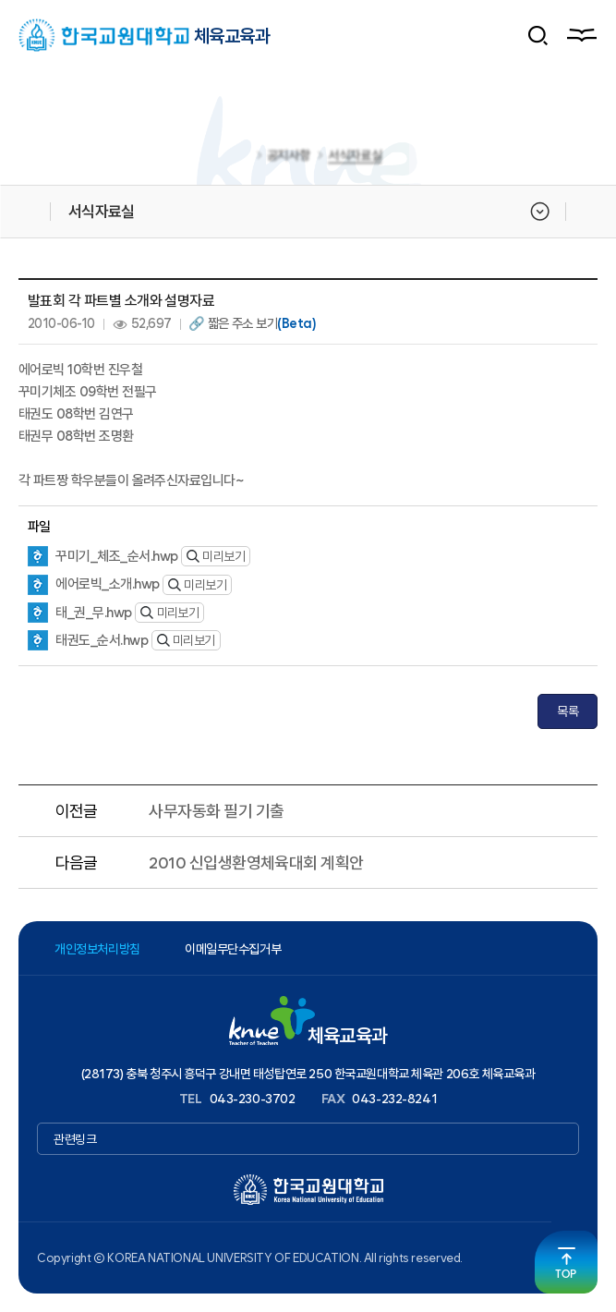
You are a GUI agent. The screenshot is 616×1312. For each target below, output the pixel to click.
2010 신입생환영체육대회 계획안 (256, 862)
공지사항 (288, 158)
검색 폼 (538, 35)
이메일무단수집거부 (233, 948)
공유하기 (586, 212)
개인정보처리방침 (97, 948)
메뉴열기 (581, 35)
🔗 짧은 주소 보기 (252, 323)
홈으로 (241, 158)
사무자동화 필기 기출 (216, 810)
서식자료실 (354, 158)
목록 (567, 711)
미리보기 (216, 556)
